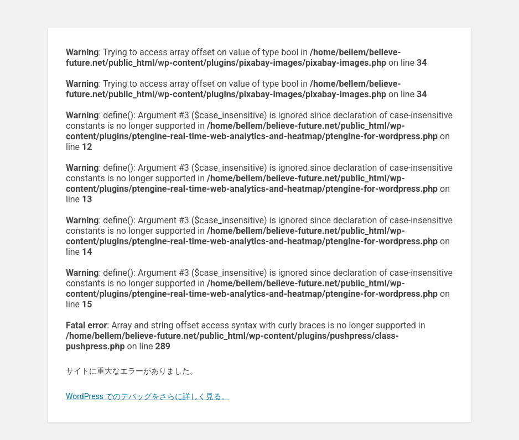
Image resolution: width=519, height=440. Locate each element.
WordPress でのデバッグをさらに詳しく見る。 (148, 396)
